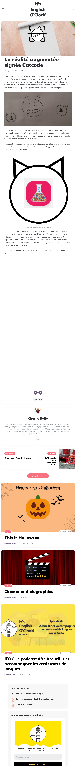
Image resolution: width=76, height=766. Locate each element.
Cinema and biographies (28, 593)
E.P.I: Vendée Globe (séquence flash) (50, 463)
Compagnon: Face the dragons (17, 460)
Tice (40, 401)
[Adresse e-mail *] (38, 759)
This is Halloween (21, 539)
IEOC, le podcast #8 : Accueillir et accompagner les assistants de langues (36, 665)
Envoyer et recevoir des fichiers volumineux (35, 701)
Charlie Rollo (11, 545)
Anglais (7, 534)
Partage (8, 587)
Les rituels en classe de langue (29, 695)
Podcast (8, 655)
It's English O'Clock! (38, 10)
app (35, 401)
